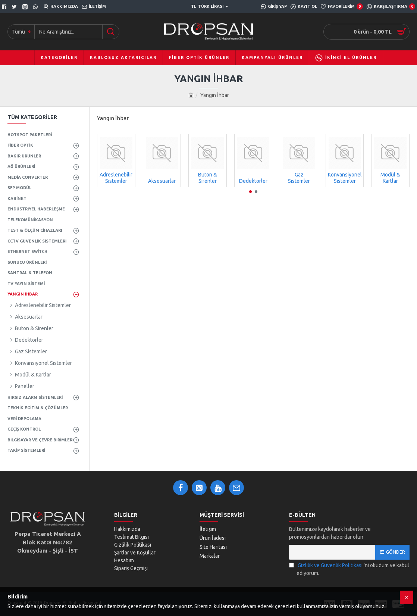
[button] (250, 191)
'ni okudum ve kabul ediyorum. (349, 569)
